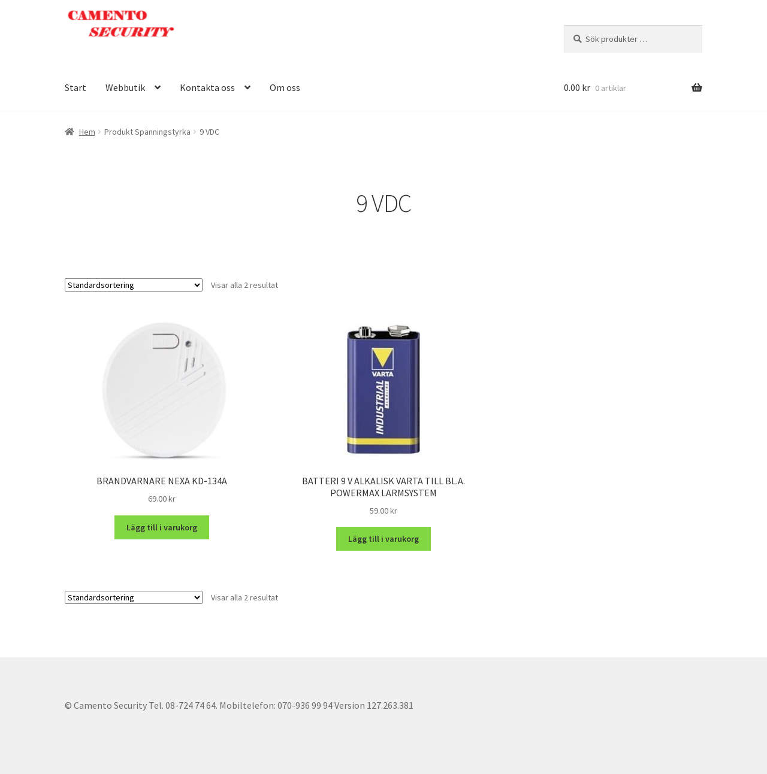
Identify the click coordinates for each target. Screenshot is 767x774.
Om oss (285, 87)
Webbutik (125, 87)
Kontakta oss (207, 87)
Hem (87, 131)
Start (75, 87)
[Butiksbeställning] (134, 285)
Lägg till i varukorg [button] (161, 527)
